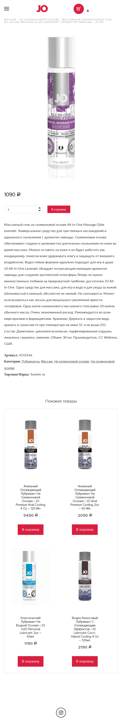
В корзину (59, 209)
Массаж (10, 19)
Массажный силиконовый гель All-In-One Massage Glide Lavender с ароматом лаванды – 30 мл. (58, 21)
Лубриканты (30, 361)
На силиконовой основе (39, 19)
